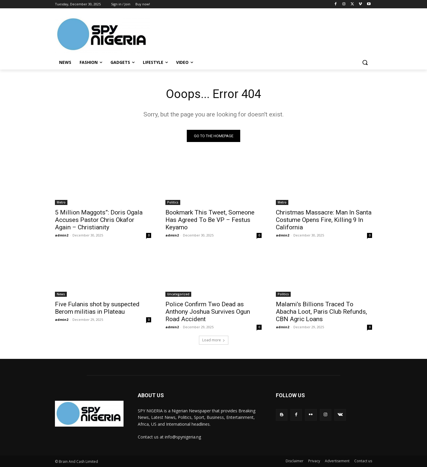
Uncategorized (178, 294)
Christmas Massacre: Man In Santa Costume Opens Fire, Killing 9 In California (323, 220)
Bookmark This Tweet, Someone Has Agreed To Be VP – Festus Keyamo (209, 220)
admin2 (61, 235)
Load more (213, 340)
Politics (172, 202)
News (61, 294)
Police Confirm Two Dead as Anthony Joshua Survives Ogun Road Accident (207, 312)
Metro (61, 202)
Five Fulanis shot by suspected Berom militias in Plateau (97, 308)
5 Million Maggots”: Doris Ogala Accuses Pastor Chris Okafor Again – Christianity (99, 220)
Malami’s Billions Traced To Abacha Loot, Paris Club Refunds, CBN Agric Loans (321, 312)
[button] (365, 62)
